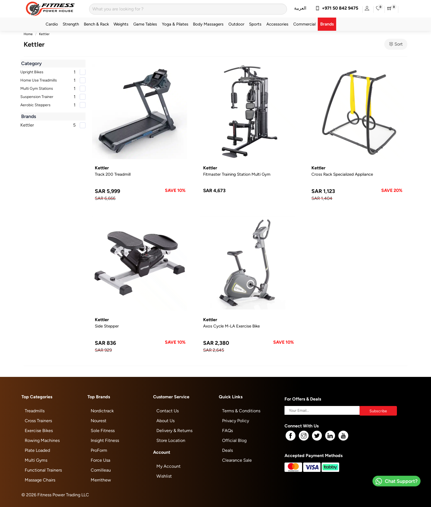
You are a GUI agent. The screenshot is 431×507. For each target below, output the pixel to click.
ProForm (99, 450)
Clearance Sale (237, 460)
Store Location (170, 440)
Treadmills (35, 410)
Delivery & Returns (174, 430)
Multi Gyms (36, 460)
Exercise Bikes (39, 430)
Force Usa (100, 460)
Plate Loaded (37, 450)
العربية (300, 8)
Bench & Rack (96, 24)
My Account (168, 466)
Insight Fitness (105, 440)
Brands (327, 24)
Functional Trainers (43, 470)
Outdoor (236, 24)
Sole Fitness (103, 430)
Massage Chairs (40, 480)
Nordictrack (102, 410)
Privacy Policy (235, 420)
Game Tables (145, 24)
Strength (71, 24)
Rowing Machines (42, 440)
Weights (121, 24)
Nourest (98, 420)
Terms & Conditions (241, 410)
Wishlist (164, 476)
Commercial (304, 24)
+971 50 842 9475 (336, 8)
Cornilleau (101, 470)
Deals (227, 450)
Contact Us (167, 410)
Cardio (52, 24)
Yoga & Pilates (175, 24)
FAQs (227, 430)
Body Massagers (208, 24)
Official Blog (234, 440)
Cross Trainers (38, 420)
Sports (255, 24)
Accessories (277, 24)
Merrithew (101, 480)
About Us (165, 420)
